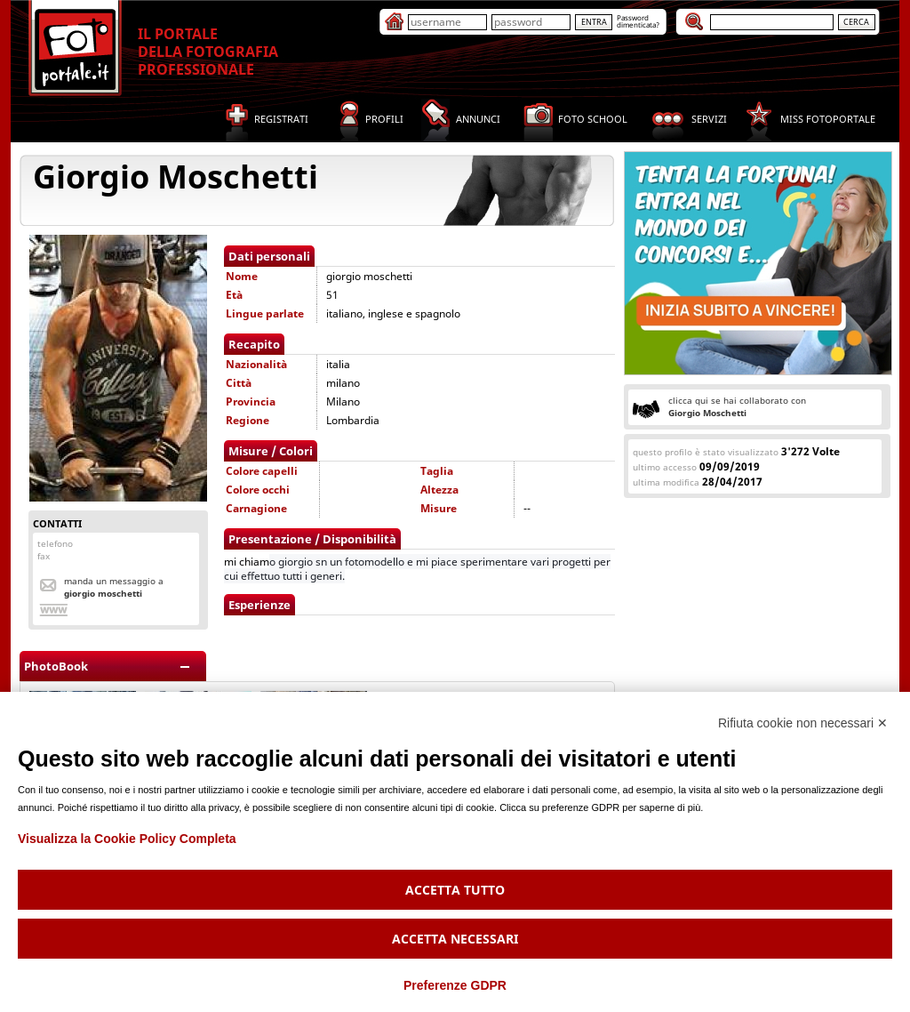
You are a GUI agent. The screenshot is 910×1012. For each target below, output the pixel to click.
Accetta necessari (455, 938)
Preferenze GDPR (455, 985)
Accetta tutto (455, 889)
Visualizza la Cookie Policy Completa (127, 838)
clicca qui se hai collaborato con (737, 406)
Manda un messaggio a (114, 586)
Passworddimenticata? (638, 20)
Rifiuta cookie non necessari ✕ (803, 723)
